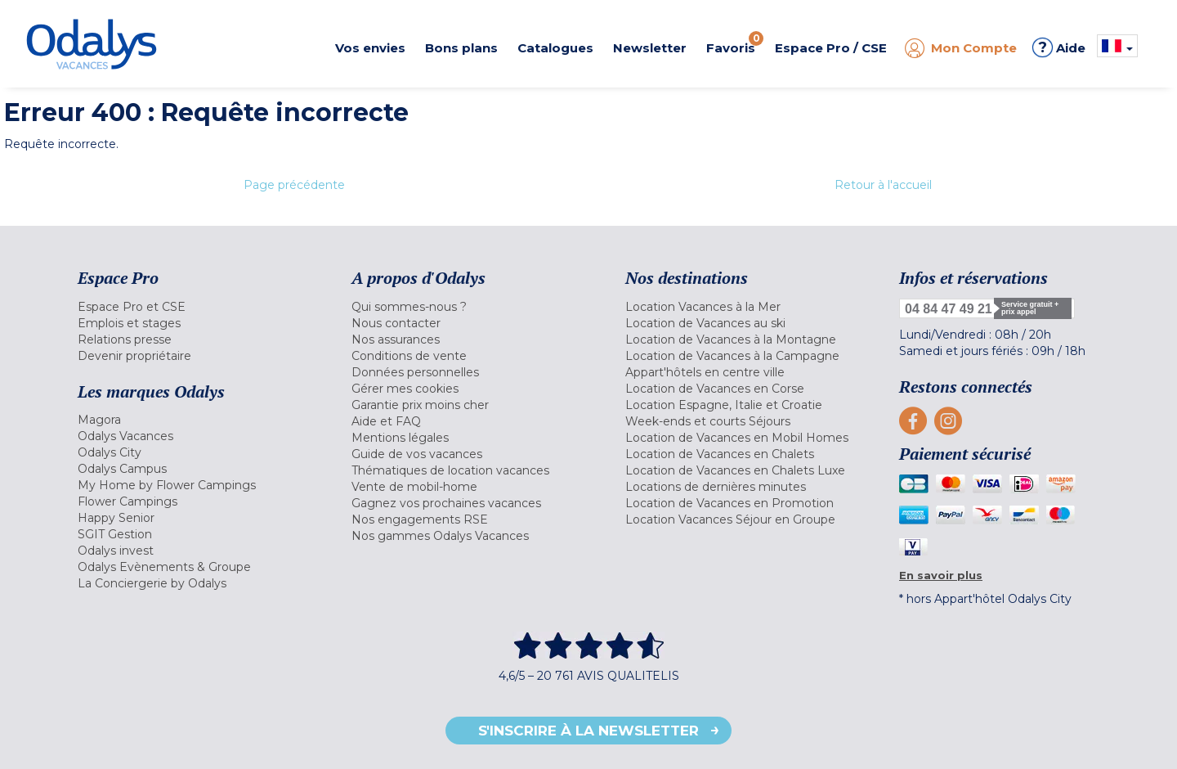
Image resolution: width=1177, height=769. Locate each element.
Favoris (734, 43)
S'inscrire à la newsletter (588, 730)
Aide (1058, 47)
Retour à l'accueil (883, 185)
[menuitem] (194, 307)
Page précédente (294, 185)
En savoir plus (940, 575)
